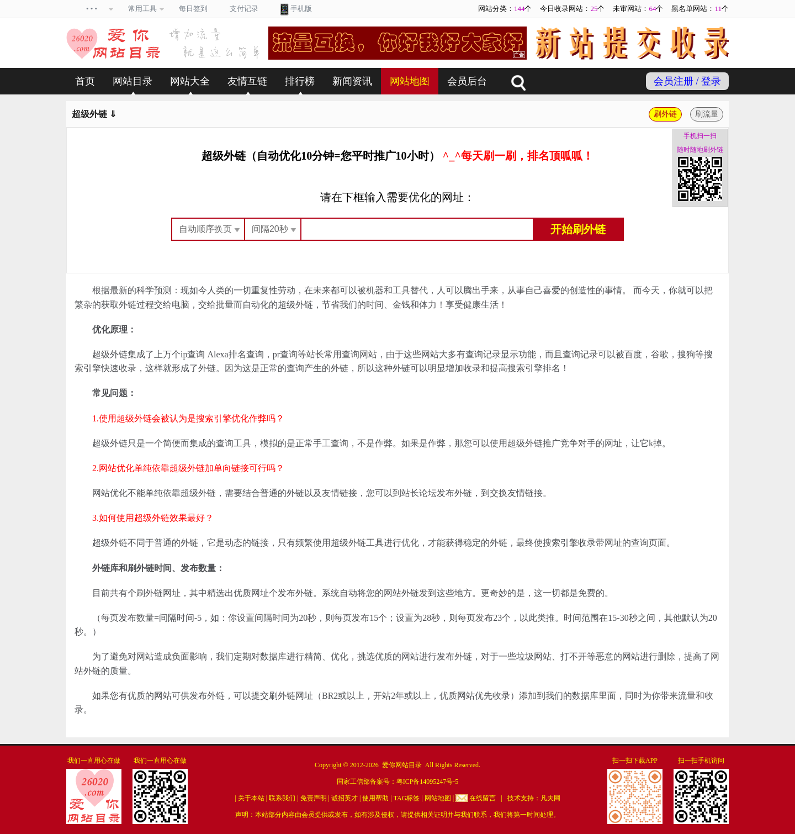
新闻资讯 (352, 81)
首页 (85, 81)
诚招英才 (344, 798)
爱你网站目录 (402, 765)
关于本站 (251, 798)
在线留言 (482, 798)
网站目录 (132, 81)
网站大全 (190, 81)
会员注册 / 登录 (687, 81)
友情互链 (247, 81)
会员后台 (467, 81)
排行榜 (300, 81)
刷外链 (665, 113)
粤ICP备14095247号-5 (427, 781)
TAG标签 (407, 798)
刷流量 (706, 113)
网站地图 (410, 81)
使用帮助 (375, 798)
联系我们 (282, 798)
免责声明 (313, 798)
